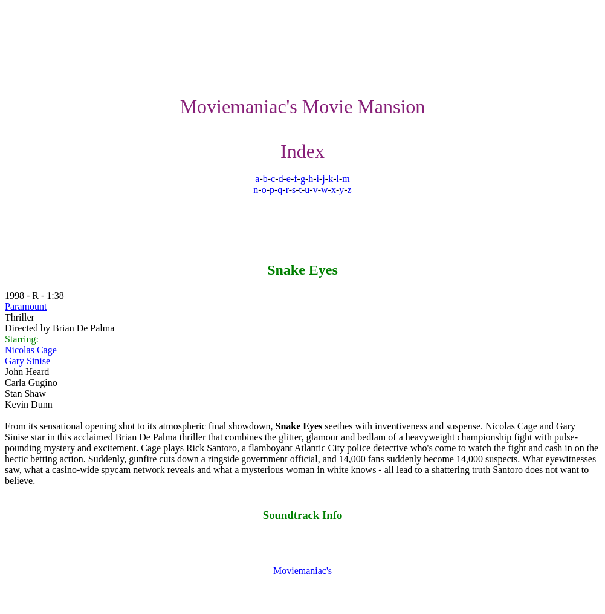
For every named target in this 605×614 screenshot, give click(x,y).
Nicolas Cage (31, 350)
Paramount (26, 306)
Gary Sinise (27, 361)
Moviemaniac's (302, 571)
